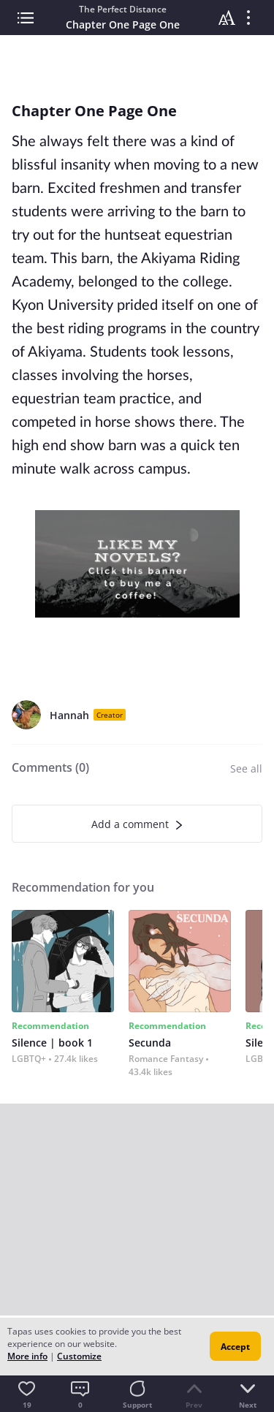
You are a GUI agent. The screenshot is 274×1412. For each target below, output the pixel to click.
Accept (235, 1346)
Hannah (69, 715)
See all (246, 768)
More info (27, 1356)
